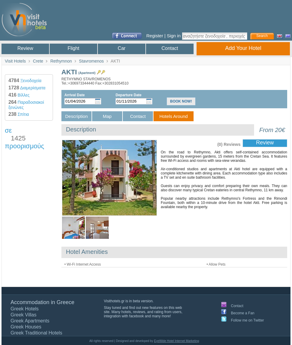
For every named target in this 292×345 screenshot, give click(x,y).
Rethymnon (61, 61)
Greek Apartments (30, 320)
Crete (38, 61)
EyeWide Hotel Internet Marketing (176, 341)
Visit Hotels (15, 61)
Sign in (174, 35)
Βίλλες (19, 95)
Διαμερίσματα (26, 87)
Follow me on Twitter (247, 320)
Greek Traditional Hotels (36, 332)
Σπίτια (18, 114)
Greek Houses (26, 326)
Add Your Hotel (243, 48)
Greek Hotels (25, 308)
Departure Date (128, 95)
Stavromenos (91, 61)
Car (122, 48)
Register (154, 35)
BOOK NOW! (181, 101)
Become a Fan (242, 313)
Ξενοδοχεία (25, 80)
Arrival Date (74, 95)
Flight (73, 48)
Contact (169, 48)
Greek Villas (23, 314)
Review (25, 48)
